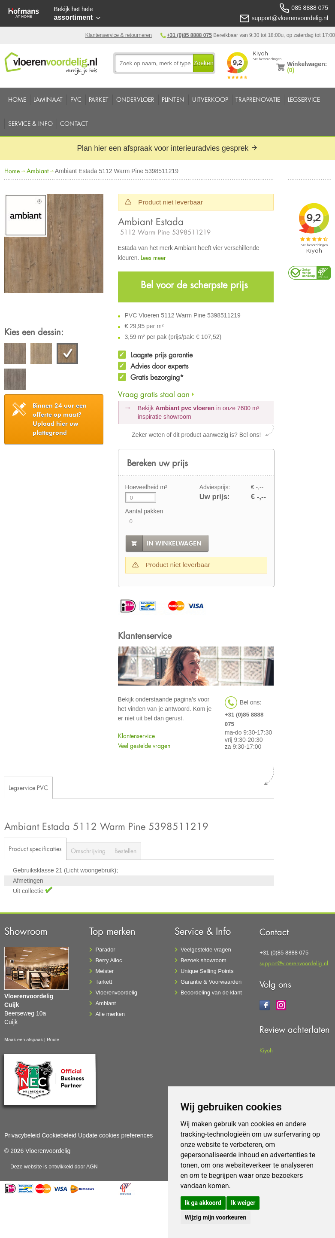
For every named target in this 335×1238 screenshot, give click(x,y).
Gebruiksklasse (34, 870)
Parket (99, 99)
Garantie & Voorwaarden (211, 982)
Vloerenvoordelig (116, 992)
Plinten (173, 99)
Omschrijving (88, 851)
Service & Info (30, 123)
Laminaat (48, 99)
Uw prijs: (214, 497)
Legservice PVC (28, 788)
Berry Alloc (108, 960)
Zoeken (203, 63)
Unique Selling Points (207, 971)
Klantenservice (136, 736)
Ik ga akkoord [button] (203, 1202)
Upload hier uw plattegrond (60, 419)
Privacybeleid (22, 1135)
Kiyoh (266, 1050)
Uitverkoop (210, 99)
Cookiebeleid (59, 1135)
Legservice (304, 99)
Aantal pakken (144, 511)
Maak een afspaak (23, 1039)
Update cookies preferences (115, 1135)
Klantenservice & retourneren (118, 35)
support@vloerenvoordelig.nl (294, 963)
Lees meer (153, 257)
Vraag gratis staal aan (154, 394)
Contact (74, 123)
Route (53, 1039)
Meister (104, 971)
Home (17, 99)
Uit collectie (29, 890)
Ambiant (37, 171)
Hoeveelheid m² (146, 487)
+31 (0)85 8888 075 (189, 35)
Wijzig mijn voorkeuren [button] (216, 1217)
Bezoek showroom (203, 960)
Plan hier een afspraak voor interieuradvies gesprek (167, 148)
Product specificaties (35, 849)
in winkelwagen (174, 543)
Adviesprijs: (214, 487)
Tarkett (103, 982)
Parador (105, 949)
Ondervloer (135, 99)
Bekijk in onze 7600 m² (198, 412)
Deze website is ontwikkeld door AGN (54, 1167)
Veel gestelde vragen (144, 745)
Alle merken (110, 1014)
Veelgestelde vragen (206, 949)
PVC (75, 99)
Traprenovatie (257, 99)
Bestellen (125, 851)
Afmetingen (28, 880)
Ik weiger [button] (243, 1202)
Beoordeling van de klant (211, 992)
